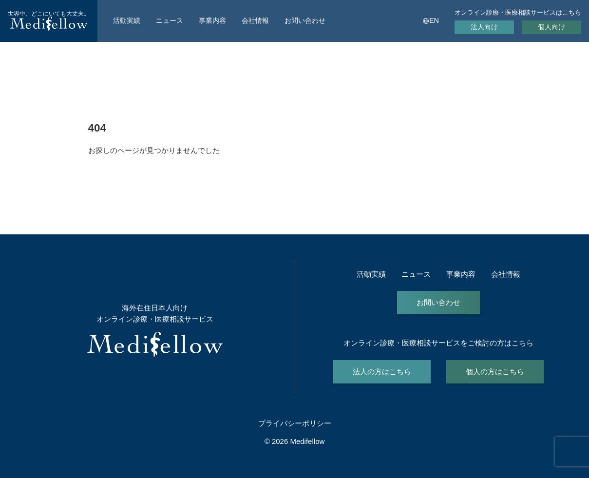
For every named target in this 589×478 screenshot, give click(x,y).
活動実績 (126, 20)
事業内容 (212, 20)
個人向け (551, 27)
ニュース (169, 20)
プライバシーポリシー (294, 423)
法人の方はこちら (382, 371)
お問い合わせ (305, 20)
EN (434, 20)
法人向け (484, 27)
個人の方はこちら (495, 371)
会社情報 (255, 20)
